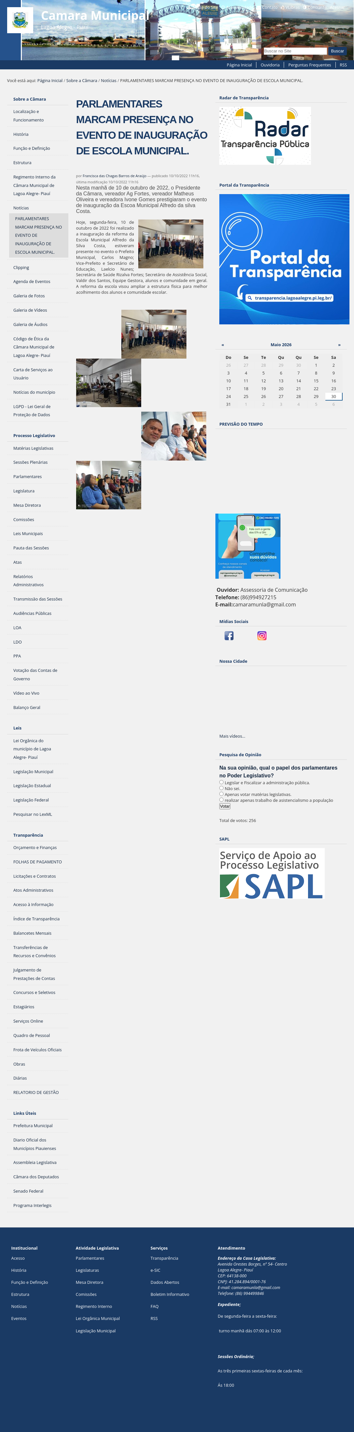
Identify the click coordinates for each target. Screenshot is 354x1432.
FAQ (155, 1306)
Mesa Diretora (89, 1282)
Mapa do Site (205, 7)
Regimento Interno (94, 1306)
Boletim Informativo (170, 1294)
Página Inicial (239, 65)
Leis (17, 728)
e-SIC (155, 1270)
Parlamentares (90, 1258)
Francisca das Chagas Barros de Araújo (114, 175)
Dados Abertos (165, 1282)
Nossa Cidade (233, 661)
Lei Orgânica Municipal (98, 1318)
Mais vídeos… (232, 736)
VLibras (292, 7)
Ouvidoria (270, 65)
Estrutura (20, 1294)
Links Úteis (24, 1113)
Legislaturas (87, 1270)
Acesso (18, 1258)
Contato (270, 7)
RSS (343, 65)
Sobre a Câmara (81, 80)
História (19, 1270)
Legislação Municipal (96, 1331)
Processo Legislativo (34, 435)
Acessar (337, 7)
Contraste (317, 7)
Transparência (28, 835)
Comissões (86, 1294)
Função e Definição (29, 1282)
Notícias (108, 80)
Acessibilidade (239, 7)
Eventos (19, 1318)
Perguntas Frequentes (309, 65)
